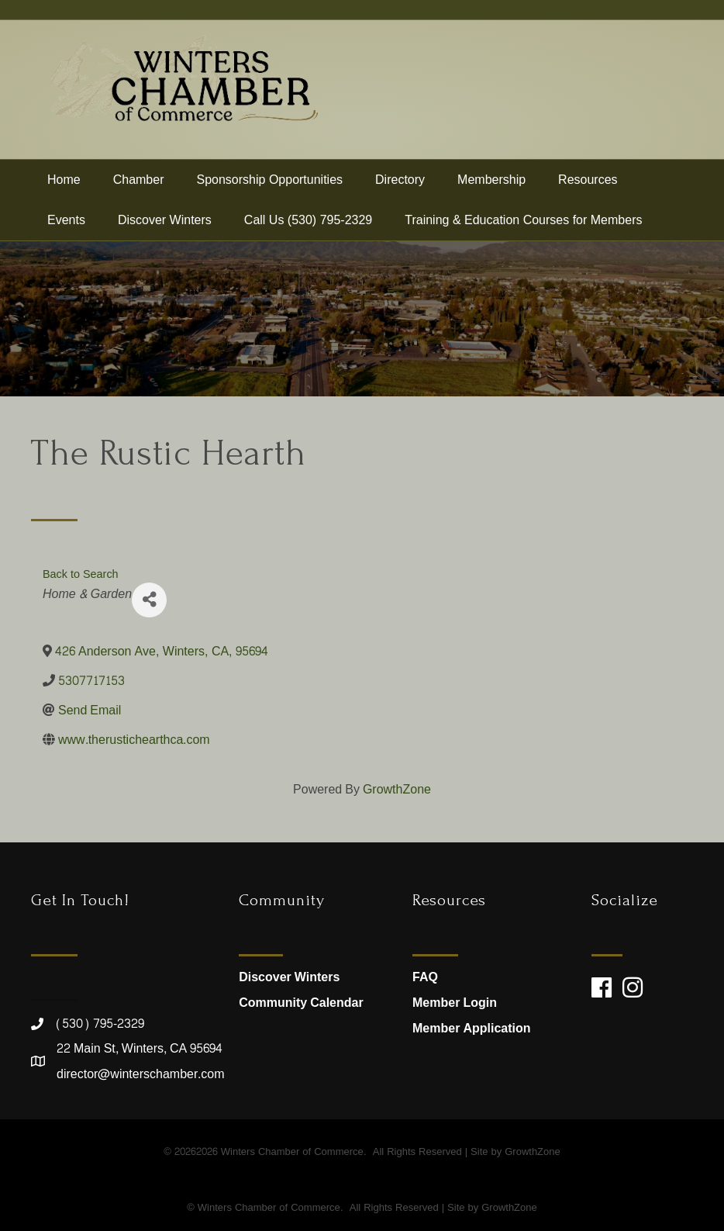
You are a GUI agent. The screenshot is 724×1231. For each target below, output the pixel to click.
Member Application (471, 1028)
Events (66, 219)
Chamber (138, 179)
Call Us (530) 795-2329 (308, 219)
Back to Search (81, 574)
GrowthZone (397, 789)
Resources (587, 179)
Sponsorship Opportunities (270, 179)
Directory (400, 179)
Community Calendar (301, 1002)
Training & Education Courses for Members (523, 219)
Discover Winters (165, 219)
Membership (491, 179)
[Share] (149, 600)
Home (64, 179)
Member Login (454, 1002)
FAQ (425, 977)
